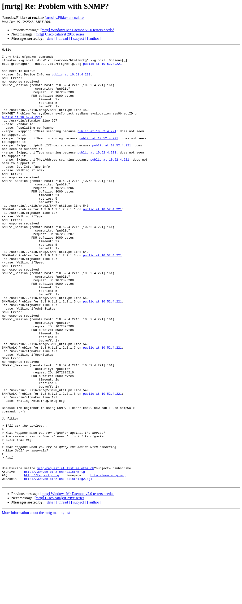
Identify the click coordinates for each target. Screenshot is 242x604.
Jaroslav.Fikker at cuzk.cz (64, 18)
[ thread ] (63, 38)
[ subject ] (78, 38)
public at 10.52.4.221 (102, 67)
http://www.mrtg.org (107, 561)
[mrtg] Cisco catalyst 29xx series (59, 34)
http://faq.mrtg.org (41, 561)
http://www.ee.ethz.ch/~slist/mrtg (54, 557)
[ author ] (94, 38)
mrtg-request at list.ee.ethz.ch (65, 552)
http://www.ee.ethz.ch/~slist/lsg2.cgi (58, 565)
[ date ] (50, 38)
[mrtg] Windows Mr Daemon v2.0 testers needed (77, 30)
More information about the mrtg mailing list (36, 600)
